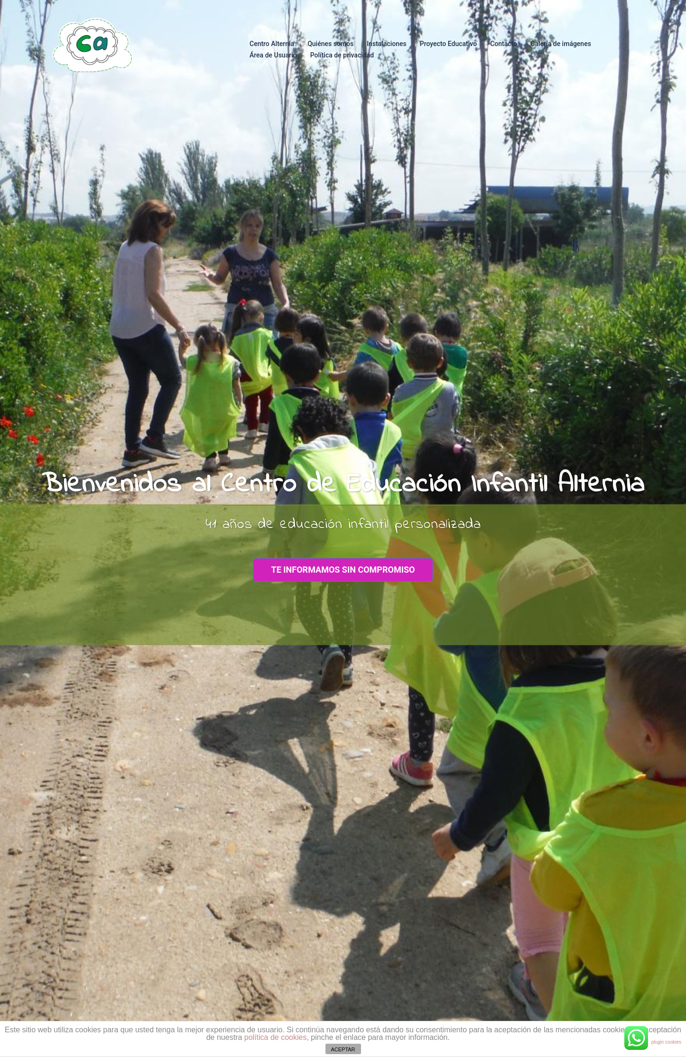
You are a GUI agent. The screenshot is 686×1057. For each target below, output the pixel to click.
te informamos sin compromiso (343, 570)
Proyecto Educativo (448, 43)
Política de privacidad (342, 55)
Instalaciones (387, 43)
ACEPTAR (343, 1049)
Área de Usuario (273, 55)
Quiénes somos (330, 43)
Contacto (503, 43)
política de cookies (275, 1037)
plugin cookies (666, 1042)
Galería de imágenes (560, 43)
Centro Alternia (272, 43)
